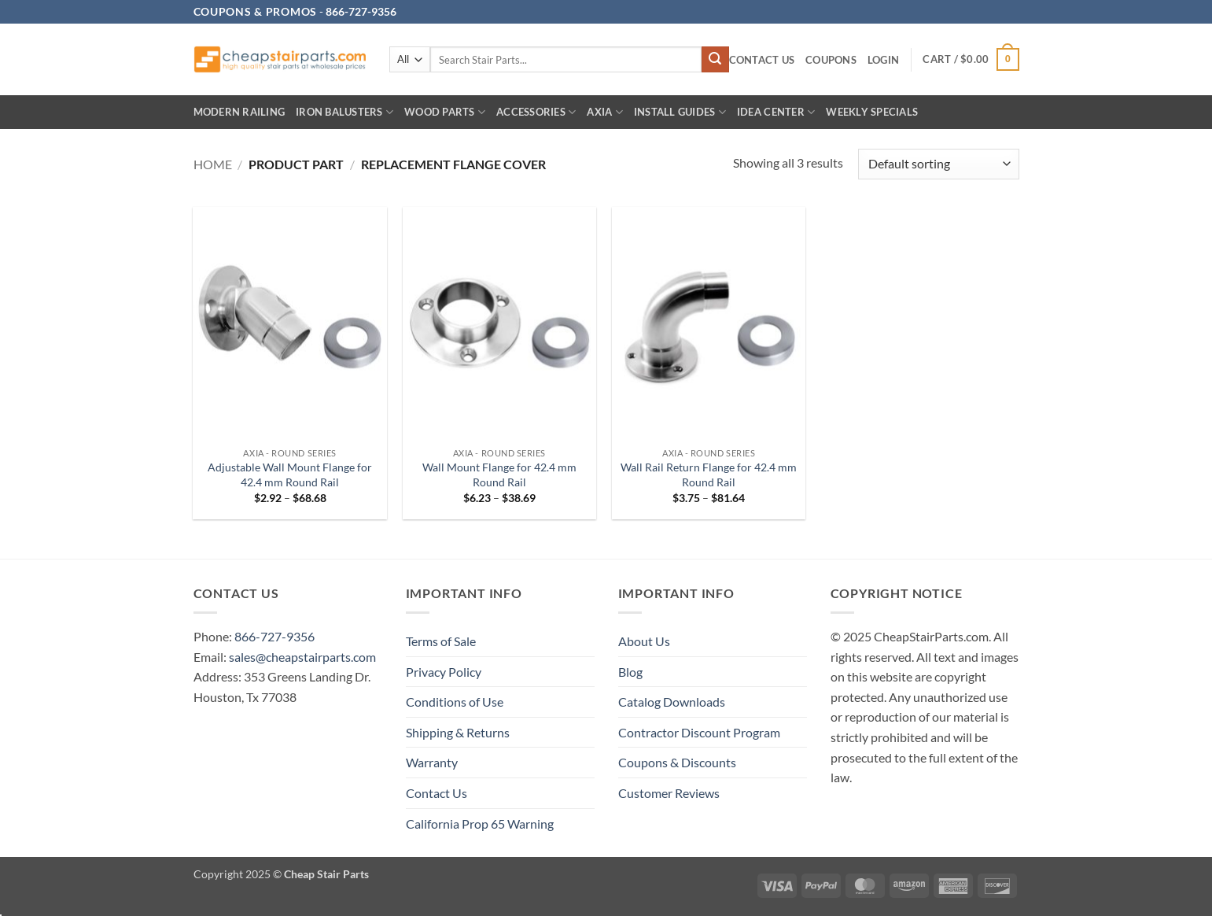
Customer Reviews (669, 792)
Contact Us (762, 60)
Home (212, 164)
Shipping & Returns (458, 732)
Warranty (432, 762)
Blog (630, 671)
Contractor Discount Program (699, 732)
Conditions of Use (454, 701)
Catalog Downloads (671, 701)
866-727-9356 (274, 636)
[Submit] (715, 59)
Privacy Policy (443, 671)
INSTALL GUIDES (680, 112)
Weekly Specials (872, 111)
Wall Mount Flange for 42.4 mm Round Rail (499, 474)
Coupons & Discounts (677, 762)
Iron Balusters (344, 112)
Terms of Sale (441, 640)
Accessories (536, 112)
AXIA (604, 112)
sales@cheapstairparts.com (302, 656)
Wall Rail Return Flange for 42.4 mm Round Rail (709, 474)
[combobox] (566, 59)
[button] (883, 60)
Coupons (831, 60)
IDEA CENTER (776, 112)
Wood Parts (444, 112)
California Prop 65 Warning (480, 823)
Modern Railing (239, 111)
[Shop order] (938, 164)
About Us (644, 640)
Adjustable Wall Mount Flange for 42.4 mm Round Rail (290, 474)
